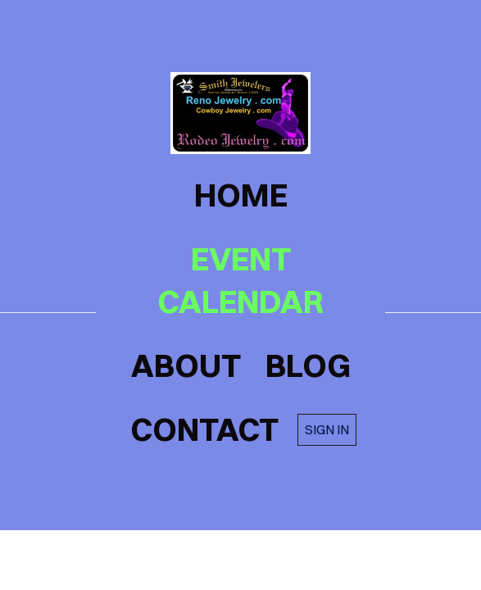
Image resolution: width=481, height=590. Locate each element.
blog (308, 365)
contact (204, 429)
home (241, 195)
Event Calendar (240, 280)
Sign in (327, 429)
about (186, 365)
